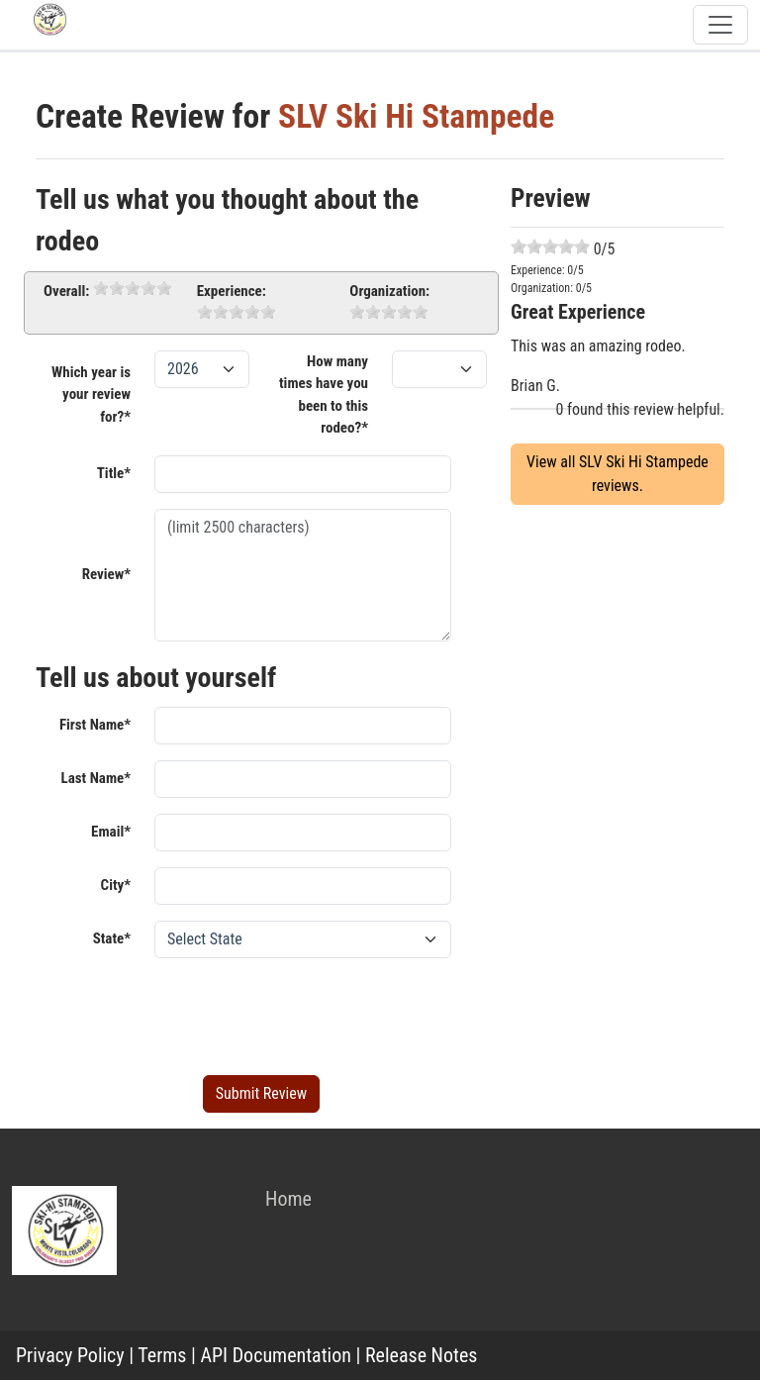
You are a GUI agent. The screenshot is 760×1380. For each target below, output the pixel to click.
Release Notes (421, 1355)
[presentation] (304, 1012)
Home (288, 1199)
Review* (106, 574)
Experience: (231, 291)
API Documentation (276, 1355)
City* (116, 885)
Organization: (389, 291)
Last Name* (96, 778)
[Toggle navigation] (720, 25)
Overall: (66, 291)
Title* (114, 473)
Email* (111, 831)
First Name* (95, 725)
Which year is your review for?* (91, 394)
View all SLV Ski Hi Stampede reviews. (617, 473)
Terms (162, 1355)
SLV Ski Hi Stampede (416, 116)
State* (112, 938)
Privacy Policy (70, 1355)
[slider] (132, 288)
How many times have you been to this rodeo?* (323, 395)
